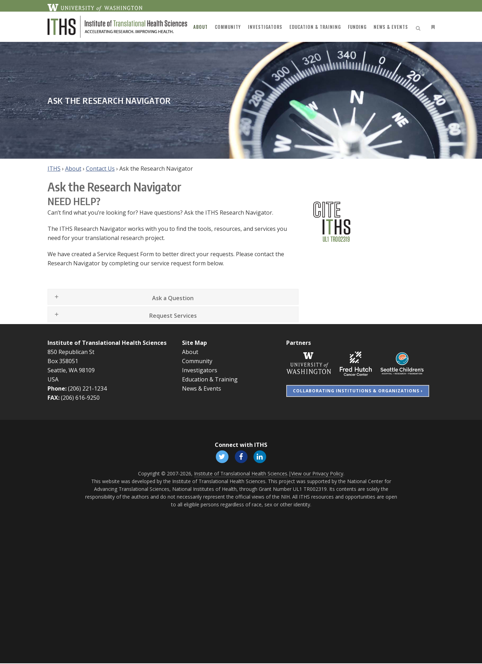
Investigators (199, 370)
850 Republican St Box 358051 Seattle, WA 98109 (71, 361)
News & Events (201, 388)
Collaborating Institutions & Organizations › (357, 391)
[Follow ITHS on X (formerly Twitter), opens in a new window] (221, 456)
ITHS (54, 168)
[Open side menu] (431, 27)
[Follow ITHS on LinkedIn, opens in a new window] (260, 456)
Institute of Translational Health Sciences (107, 343)
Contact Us (100, 168)
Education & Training (210, 379)
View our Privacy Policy (317, 474)
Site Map (194, 343)
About (73, 168)
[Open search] (419, 27)
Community (197, 361)
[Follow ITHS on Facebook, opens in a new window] (241, 456)
